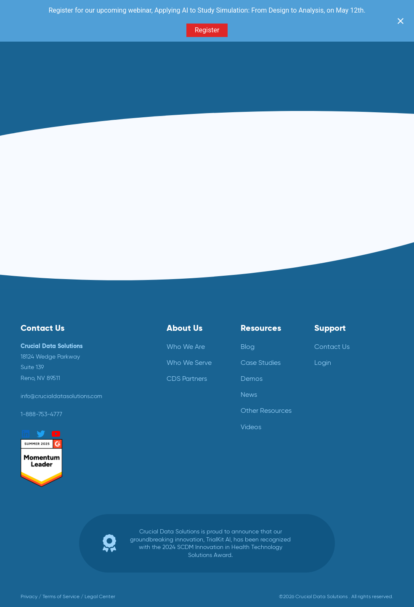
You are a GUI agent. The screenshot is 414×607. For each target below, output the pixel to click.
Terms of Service (61, 596)
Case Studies (261, 363)
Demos (252, 379)
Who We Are (186, 347)
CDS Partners (187, 379)
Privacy (29, 596)
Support (330, 327)
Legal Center (100, 596)
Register (207, 30)
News (249, 395)
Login (322, 363)
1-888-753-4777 (41, 414)
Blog (248, 347)
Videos (251, 427)
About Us (184, 327)
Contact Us (332, 347)
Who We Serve (189, 363)
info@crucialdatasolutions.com (61, 396)
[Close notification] (400, 21)
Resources (261, 327)
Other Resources (266, 410)
